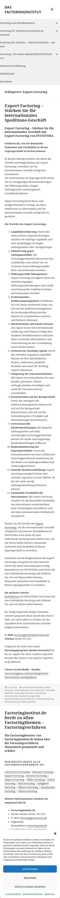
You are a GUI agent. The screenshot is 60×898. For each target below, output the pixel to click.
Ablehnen (30, 877)
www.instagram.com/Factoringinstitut (26, 673)
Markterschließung (13, 699)
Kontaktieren (12, 596)
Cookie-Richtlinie (13, 894)
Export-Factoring (14, 775)
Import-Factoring (14, 779)
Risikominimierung (45, 699)
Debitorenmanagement (32, 687)
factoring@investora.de (33, 817)
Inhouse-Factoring (42, 771)
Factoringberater (21, 690)
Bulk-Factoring (26, 783)
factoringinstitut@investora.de (31, 634)
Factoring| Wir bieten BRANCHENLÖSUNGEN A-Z (26, 56)
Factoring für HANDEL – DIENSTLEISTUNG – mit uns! (27, 44)
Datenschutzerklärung (32, 894)
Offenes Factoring (28, 787)
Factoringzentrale (37, 825)
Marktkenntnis (29, 699)
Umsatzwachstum (13, 701)
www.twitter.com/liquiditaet (21, 677)
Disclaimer (6, 81)
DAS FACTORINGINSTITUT (23, 9)
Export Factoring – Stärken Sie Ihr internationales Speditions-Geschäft (25, 113)
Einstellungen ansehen (30, 886)
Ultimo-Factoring (27, 791)
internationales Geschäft (16, 696)
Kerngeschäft (34, 696)
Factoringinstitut (37, 690)
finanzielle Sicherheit (24, 693)
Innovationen (40, 693)
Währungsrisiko (29, 701)
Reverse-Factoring (36, 775)
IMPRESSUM (7, 73)
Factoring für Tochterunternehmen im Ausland (22, 32)
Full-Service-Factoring (17, 771)
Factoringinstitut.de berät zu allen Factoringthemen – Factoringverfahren (25, 720)
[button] (55, 833)
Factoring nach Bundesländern (17, 22)
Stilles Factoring (36, 779)
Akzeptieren (30, 869)
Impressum (49, 894)
